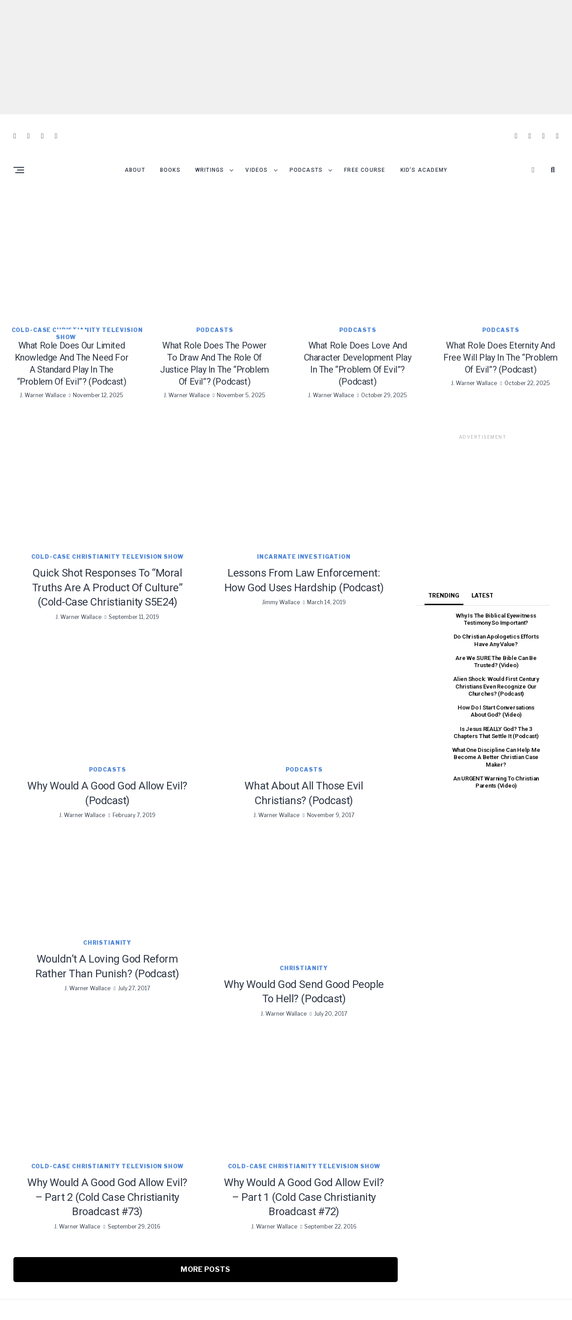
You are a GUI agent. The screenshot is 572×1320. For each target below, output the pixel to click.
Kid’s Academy (424, 153)
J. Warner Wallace (43, 378)
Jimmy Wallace (281, 585)
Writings (209, 153)
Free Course (364, 153)
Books (170, 153)
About (135, 153)
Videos (256, 153)
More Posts (205, 1253)
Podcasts (306, 153)
